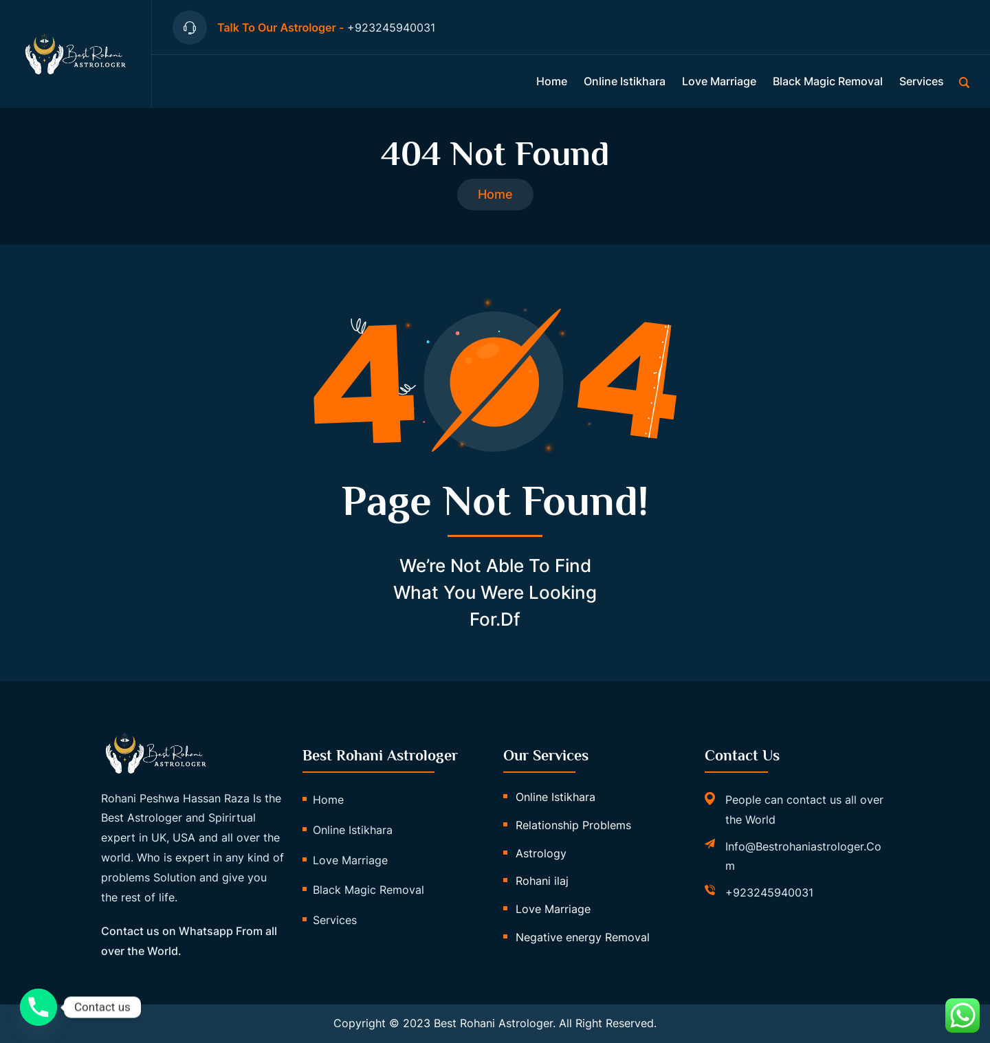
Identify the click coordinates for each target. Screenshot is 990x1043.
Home (551, 81)
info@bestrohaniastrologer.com (803, 856)
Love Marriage (719, 81)
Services (921, 81)
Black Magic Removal (828, 81)
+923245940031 (769, 892)
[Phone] (38, 1007)
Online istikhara (625, 81)
